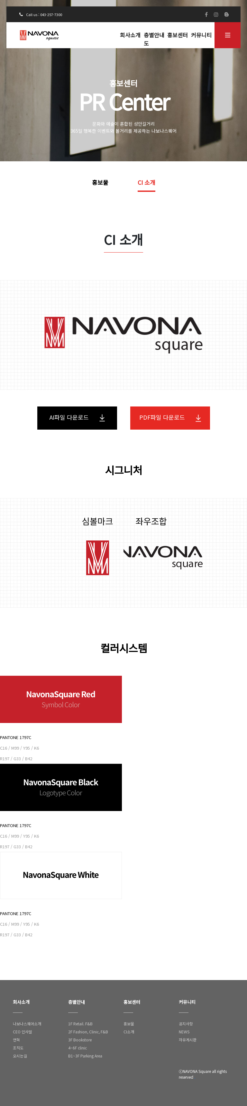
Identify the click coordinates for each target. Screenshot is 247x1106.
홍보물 (100, 182)
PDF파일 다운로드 (170, 417)
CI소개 (129, 1031)
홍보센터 (177, 35)
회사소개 (130, 35)
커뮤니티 (201, 35)
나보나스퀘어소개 (27, 1023)
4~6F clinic (77, 1047)
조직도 (18, 1047)
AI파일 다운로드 (77, 417)
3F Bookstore (80, 1039)
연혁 (16, 1039)
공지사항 (186, 1023)
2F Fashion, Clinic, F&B (88, 1031)
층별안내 (76, 1002)
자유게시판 (188, 1039)
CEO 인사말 (22, 1031)
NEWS (184, 1031)
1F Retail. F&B (80, 1023)
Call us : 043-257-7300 (40, 14)
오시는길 (20, 1055)
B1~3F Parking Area (85, 1055)
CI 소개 (146, 182)
